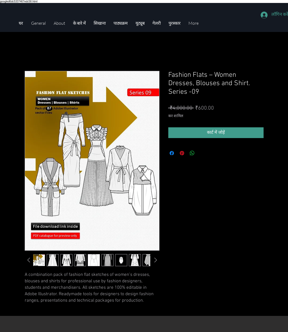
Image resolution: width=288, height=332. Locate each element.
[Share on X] (202, 153)
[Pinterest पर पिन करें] (182, 153)
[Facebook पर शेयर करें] (172, 153)
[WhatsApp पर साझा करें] (192, 153)
